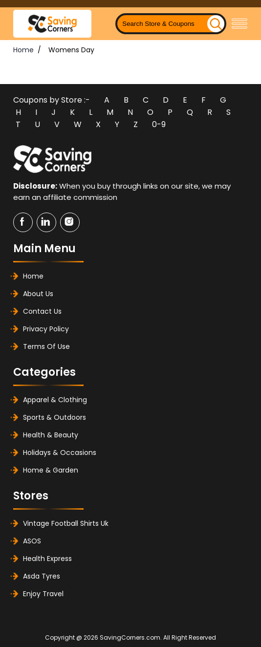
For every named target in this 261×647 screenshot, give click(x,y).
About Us (38, 294)
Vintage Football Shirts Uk (66, 523)
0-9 (159, 124)
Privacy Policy (46, 329)
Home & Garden (50, 470)
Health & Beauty (50, 435)
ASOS (32, 541)
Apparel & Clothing (55, 400)
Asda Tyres (41, 576)
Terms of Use (46, 346)
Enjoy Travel (43, 594)
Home (23, 50)
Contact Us (42, 311)
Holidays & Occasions (59, 452)
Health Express (47, 558)
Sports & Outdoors (54, 417)
